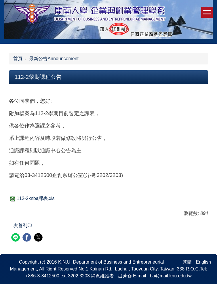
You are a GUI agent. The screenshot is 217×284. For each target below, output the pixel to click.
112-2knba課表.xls (32, 198)
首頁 (17, 58)
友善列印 (23, 225)
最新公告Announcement (54, 58)
